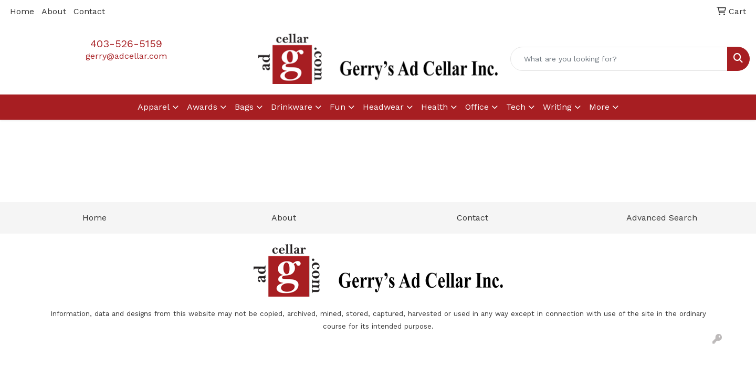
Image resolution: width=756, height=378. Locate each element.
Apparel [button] (154, 107)
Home (22, 11)
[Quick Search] (619, 59)
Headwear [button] (383, 107)
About (53, 11)
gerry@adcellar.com (126, 56)
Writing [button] (557, 107)
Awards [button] (202, 107)
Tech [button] (516, 107)
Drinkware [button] (291, 107)
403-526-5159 (126, 43)
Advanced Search (661, 218)
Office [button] (477, 107)
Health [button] (434, 107)
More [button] (599, 107)
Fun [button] (337, 107)
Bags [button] (244, 107)
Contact (89, 11)
